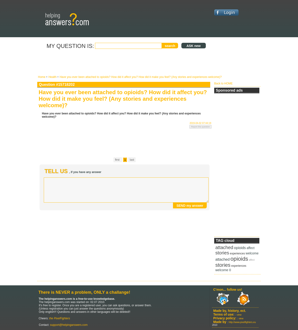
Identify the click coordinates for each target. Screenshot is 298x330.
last (132, 159)
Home (42, 77)
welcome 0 (223, 270)
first (117, 159)
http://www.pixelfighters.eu (242, 322)
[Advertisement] (124, 62)
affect (250, 248)
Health (52, 77)
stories (222, 252)
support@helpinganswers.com (68, 325)
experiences (237, 253)
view (239, 314)
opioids (240, 248)
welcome (252, 253)
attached (224, 247)
